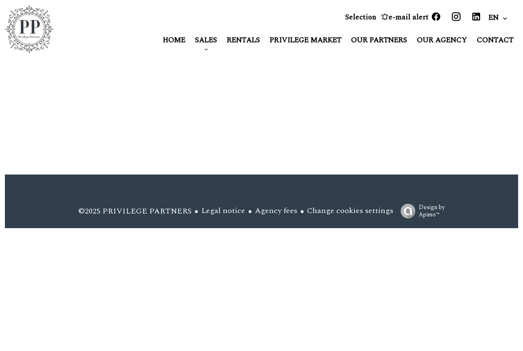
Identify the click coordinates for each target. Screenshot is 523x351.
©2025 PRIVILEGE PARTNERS (135, 211)
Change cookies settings (350, 210)
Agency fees (276, 210)
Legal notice (223, 210)
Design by (420, 210)
